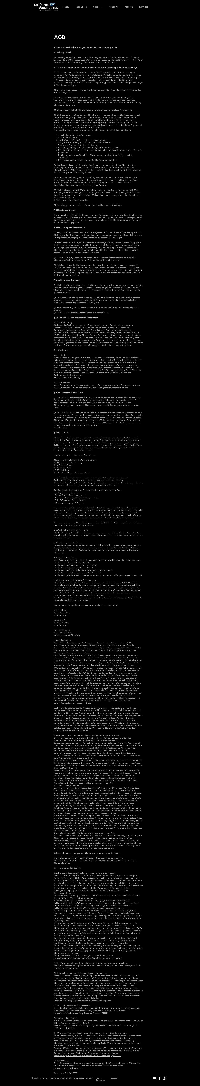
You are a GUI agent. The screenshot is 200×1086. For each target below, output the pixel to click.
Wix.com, (59, 502)
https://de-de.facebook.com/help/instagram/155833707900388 (81, 1013)
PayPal (57, 492)
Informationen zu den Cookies (67, 868)
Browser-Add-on (85, 720)
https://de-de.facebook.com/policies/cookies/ (84, 784)
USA (62, 1028)
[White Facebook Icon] (159, 1078)
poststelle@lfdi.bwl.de (70, 635)
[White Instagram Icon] (164, 1078)
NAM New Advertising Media (68, 497)
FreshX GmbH (61, 495)
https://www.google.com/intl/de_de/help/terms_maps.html (86, 1000)
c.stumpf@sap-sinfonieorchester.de (118, 335)
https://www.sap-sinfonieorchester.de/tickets (91, 117)
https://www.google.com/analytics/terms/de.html (105, 700)
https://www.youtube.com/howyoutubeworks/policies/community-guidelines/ (87, 1055)
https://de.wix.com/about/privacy (68, 1068)
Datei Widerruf (60, 350)
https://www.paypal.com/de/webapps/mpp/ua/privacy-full (79, 958)
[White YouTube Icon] (154, 1078)
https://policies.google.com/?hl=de (74, 703)
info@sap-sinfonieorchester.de (74, 200)
